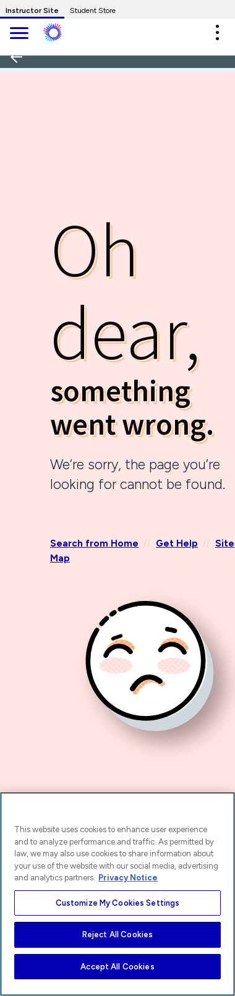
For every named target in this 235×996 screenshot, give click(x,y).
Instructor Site (32, 10)
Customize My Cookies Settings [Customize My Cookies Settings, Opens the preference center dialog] (118, 903)
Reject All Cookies (117, 934)
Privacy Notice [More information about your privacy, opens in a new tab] (128, 877)
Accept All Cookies (117, 966)
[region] (117, 894)
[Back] (20, 98)
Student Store (93, 10)
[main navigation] (18, 34)
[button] (217, 32)
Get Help (177, 543)
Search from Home (94, 543)
